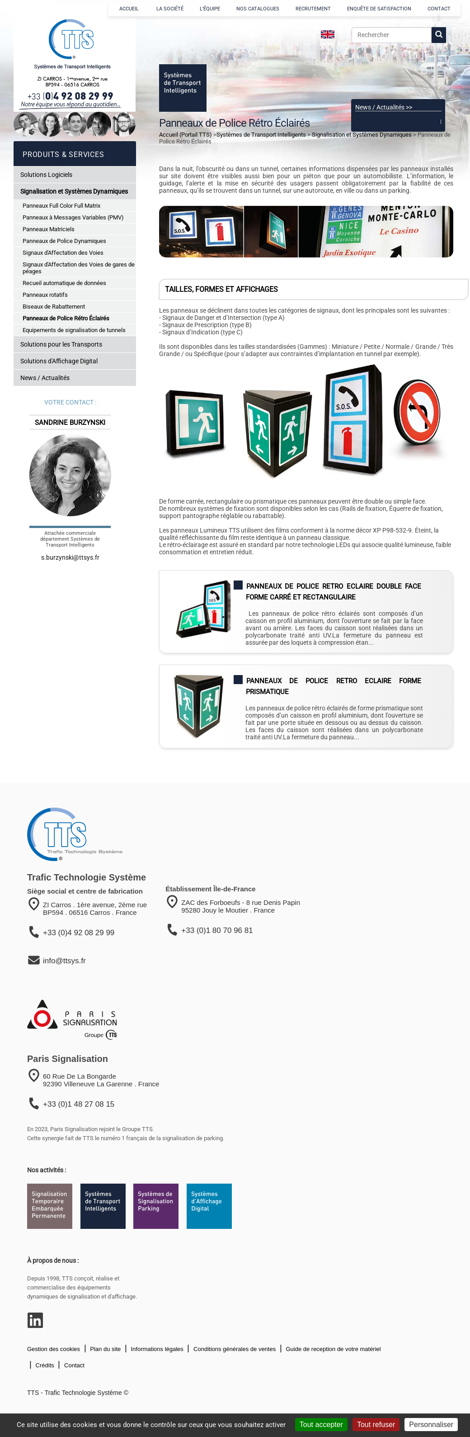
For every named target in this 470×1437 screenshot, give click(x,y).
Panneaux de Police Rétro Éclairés (66, 318)
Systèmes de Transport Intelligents (261, 134)
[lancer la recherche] (439, 35)
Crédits (44, 1365)
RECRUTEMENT (313, 9)
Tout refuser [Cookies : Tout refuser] (376, 1424)
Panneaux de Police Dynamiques (64, 241)
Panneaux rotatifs (45, 294)
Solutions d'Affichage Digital (59, 361)
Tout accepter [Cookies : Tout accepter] (321, 1424)
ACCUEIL (129, 9)
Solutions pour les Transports (61, 344)
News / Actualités (45, 377)
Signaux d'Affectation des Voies (63, 252)
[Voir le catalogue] (398, 72)
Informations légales (156, 1349)
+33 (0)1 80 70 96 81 (217, 930)
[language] (327, 34)
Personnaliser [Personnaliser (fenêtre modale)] (431, 1424)
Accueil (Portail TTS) (185, 134)
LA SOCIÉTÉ (169, 9)
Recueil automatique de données (64, 283)
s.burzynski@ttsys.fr (70, 557)
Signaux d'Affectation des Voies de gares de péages (79, 268)
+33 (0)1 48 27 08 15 (78, 1104)
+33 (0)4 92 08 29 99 (78, 932)
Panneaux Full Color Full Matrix (61, 205)
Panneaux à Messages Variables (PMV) (73, 217)
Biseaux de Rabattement (54, 306)
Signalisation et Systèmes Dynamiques (74, 191)
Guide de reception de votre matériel (332, 1349)
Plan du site (105, 1349)
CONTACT (439, 9)
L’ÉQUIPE (210, 9)
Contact (73, 1365)
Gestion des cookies (53, 1349)
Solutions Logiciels (46, 174)
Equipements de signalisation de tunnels (74, 330)
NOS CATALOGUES (257, 9)
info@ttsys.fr (64, 960)
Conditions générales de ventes (234, 1349)
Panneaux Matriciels (49, 229)
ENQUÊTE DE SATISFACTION (379, 9)
